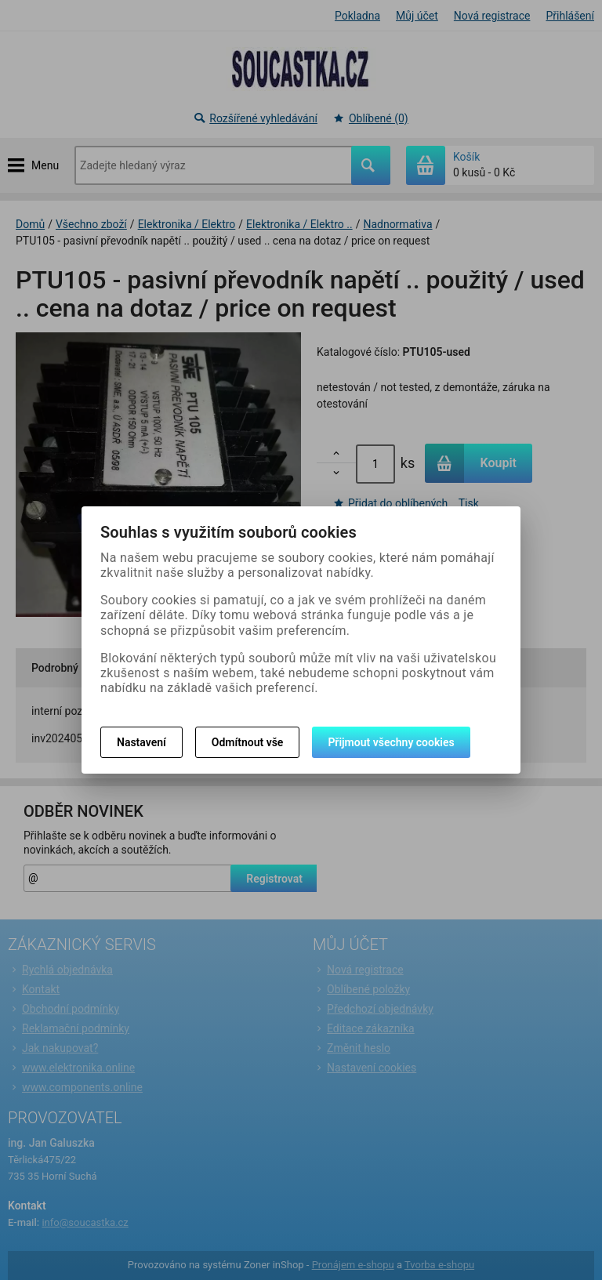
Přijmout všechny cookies (391, 742)
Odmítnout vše (248, 742)
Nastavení (141, 742)
